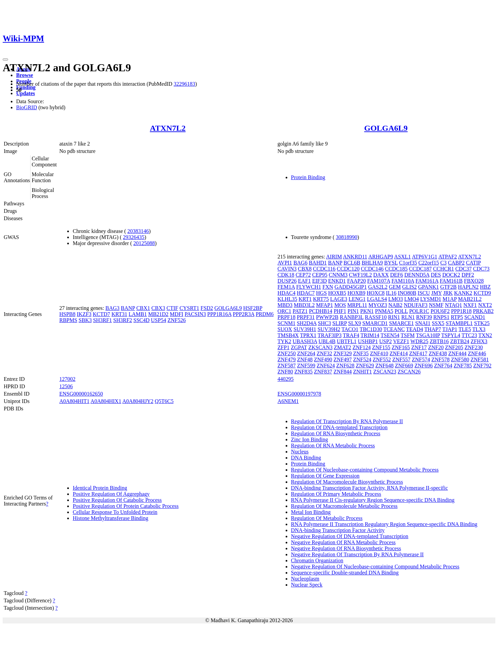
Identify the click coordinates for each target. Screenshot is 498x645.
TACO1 (349, 329)
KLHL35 (287, 299)
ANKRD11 (355, 256)
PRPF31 (306, 317)
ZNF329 (343, 353)
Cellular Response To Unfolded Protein (115, 512)
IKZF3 (84, 314)
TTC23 (469, 335)
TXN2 (485, 335)
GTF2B (448, 287)
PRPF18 (286, 317)
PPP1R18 (461, 311)
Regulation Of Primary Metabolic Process (336, 494)
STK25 (482, 323)
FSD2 (207, 308)
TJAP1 (449, 329)
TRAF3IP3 (329, 335)
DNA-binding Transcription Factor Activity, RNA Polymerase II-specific (369, 488)
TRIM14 (370, 335)
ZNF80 (285, 371)
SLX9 (354, 323)
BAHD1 (318, 263)
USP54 (158, 320)
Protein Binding (308, 177)
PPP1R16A (219, 314)
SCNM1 (286, 323)
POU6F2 (440, 311)
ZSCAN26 (409, 371)
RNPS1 (441, 317)
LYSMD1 (430, 299)
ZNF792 (482, 365)
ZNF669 (404, 365)
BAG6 (300, 263)
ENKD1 (337, 281)
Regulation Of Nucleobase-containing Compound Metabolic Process (365, 470)
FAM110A (402, 281)
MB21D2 (158, 314)
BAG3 (113, 308)
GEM (395, 287)
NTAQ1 (453, 305)
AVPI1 (285, 263)
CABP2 (456, 263)
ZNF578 (440, 359)
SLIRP (339, 323)
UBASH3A (305, 341)
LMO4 (411, 299)
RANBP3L (352, 317)
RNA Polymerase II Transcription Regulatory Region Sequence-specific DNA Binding (384, 524)
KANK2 (463, 293)
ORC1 (284, 311)
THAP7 (432, 329)
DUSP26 (287, 281)
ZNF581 (479, 359)
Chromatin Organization (317, 560)
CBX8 (305, 269)
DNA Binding (306, 457)
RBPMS (68, 320)
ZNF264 (306, 353)
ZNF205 (454, 347)
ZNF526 (176, 320)
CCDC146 (372, 269)
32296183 (184, 84)
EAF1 (304, 281)
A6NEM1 (288, 401)
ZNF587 (287, 365)
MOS (340, 305)
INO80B (407, 293)
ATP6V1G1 (425, 256)
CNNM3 (338, 275)
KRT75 (321, 299)
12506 (66, 386)
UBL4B (327, 341)
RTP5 (457, 317)
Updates (25, 93)
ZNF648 (384, 365)
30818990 (346, 237)
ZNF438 (438, 353)
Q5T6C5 (164, 401)
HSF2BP (252, 308)
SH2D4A (307, 323)
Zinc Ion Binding (309, 439)
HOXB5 (337, 293)
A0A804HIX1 (105, 401)
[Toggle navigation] (5, 59)
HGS (321, 293)
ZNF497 (343, 359)
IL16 (391, 293)
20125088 (144, 243)
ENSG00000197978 (299, 394)
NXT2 (485, 305)
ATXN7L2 (167, 128)
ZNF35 (361, 353)
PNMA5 (384, 311)
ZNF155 (381, 347)
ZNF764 (443, 365)
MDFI (176, 314)
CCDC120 (348, 269)
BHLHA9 (372, 263)
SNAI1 (422, 323)
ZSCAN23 (384, 371)
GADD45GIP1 (350, 287)
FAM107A (378, 281)
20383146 (138, 231)
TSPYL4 (450, 335)
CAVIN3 (287, 269)
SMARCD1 (375, 323)
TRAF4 (351, 335)
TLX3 (478, 329)
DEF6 (396, 275)
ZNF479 (287, 359)
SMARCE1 (401, 323)
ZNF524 (362, 359)
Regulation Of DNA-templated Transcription (339, 427)
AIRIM (334, 256)
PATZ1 (300, 311)
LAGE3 (338, 299)
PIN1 (353, 311)
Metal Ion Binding (311, 512)
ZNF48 (305, 359)
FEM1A (286, 287)
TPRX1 (308, 335)
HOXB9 (356, 293)
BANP (128, 308)
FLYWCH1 (308, 287)
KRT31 (119, 314)
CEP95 (319, 275)
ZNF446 (477, 353)
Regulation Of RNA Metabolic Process (333, 445)
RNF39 (424, 317)
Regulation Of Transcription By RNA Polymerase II (347, 421)
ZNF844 (343, 371)
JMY (436, 293)
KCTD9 (482, 293)
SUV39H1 (304, 329)
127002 (67, 379)
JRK (448, 293)
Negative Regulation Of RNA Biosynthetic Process (346, 548)
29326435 (133, 237)
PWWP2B (327, 317)
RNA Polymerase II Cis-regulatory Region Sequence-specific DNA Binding (373, 500)
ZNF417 (418, 353)
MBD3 (285, 305)
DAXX (381, 275)
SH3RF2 (122, 320)
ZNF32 (324, 353)
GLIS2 (409, 287)
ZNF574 (421, 359)
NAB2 (395, 305)
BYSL (391, 263)
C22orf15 (428, 263)
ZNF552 (382, 359)
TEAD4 (414, 329)
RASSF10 (376, 317)
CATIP (473, 263)
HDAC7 (306, 293)
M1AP (450, 299)
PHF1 (340, 311)
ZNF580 (460, 359)
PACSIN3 (195, 314)
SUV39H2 (329, 329)
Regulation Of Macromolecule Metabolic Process (344, 506)
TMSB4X (288, 335)
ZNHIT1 (362, 371)
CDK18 (286, 275)
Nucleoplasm (305, 578)
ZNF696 (423, 365)
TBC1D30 (371, 329)
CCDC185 (396, 269)
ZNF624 (326, 365)
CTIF (172, 308)
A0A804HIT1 (74, 401)
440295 (286, 379)
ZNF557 (401, 359)
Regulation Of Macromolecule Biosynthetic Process (347, 482)
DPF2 (467, 275)
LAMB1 (138, 314)
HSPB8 (67, 314)
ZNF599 (306, 365)
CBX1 (143, 308)
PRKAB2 (483, 311)
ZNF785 (463, 365)
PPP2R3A (243, 314)
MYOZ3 (378, 305)
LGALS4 (377, 299)
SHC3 (324, 323)
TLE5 (464, 329)
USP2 (385, 341)
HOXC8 (375, 293)
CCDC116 (324, 269)
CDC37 (463, 269)
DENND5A (416, 275)
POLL (401, 311)
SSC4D (141, 320)
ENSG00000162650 (81, 394)
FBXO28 (474, 281)
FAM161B (451, 281)
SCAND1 (474, 317)
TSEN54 (390, 335)
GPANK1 (428, 287)
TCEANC (394, 329)
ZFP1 (284, 347)
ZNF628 (345, 365)
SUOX (285, 329)
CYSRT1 (189, 308)
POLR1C (419, 311)
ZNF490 (323, 359)
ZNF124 (361, 347)
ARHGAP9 (380, 256)
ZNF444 (457, 353)
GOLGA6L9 (386, 128)
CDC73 (481, 269)
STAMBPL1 (459, 323)
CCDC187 (420, 269)
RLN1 (408, 317)
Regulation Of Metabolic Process (327, 518)
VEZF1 (401, 341)
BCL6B (351, 263)
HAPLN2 (468, 287)
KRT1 (305, 299)
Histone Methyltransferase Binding (110, 518)
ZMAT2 (342, 347)
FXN (327, 287)
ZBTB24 (459, 341)
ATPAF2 (447, 256)
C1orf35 (408, 263)
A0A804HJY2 (137, 401)
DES (436, 275)
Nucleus (299, 451)
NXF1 (470, 305)
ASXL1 (402, 256)
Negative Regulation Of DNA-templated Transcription (349, 536)
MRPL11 (357, 305)
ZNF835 (303, 371)
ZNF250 (287, 353)
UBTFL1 (347, 341)
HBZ (485, 287)
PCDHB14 (320, 311)
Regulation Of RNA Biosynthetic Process (335, 433)
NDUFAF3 (415, 305)
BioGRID (26, 107)
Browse (24, 75)
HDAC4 (286, 293)
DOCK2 (451, 275)
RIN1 (394, 317)
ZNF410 (379, 353)
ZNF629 (365, 365)
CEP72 (303, 275)
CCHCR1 (443, 269)
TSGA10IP (428, 335)
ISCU (424, 293)
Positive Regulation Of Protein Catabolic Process (125, 506)
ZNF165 (401, 347)
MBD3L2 (304, 305)
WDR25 (419, 341)
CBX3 (158, 308)
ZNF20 (436, 347)
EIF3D (319, 281)
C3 (443, 263)
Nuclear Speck (307, 585)
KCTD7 (101, 314)
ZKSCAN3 (320, 347)
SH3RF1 (102, 320)
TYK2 (284, 341)
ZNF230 (473, 347)
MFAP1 (324, 305)
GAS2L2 (377, 287)
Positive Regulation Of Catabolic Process (117, 500)
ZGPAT (299, 347)
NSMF (436, 305)
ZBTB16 (439, 341)
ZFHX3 (478, 341)
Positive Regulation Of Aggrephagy (111, 494)
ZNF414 (398, 353)
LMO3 (395, 299)
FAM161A (426, 281)
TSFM (408, 335)
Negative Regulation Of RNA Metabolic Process (343, 542)
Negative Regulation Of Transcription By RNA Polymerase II (357, 554)
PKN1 (367, 311)
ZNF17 (419, 347)
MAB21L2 (470, 299)
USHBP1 (368, 341)
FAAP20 (356, 281)
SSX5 (438, 323)
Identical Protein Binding (100, 488)
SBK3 (85, 320)
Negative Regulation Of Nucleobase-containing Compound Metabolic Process (375, 566)
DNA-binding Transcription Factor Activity (338, 530)
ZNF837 (323, 371)
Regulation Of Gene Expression (325, 476)
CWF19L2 (360, 275)
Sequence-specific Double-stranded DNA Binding (345, 572)
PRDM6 (265, 314)
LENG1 (357, 299)
